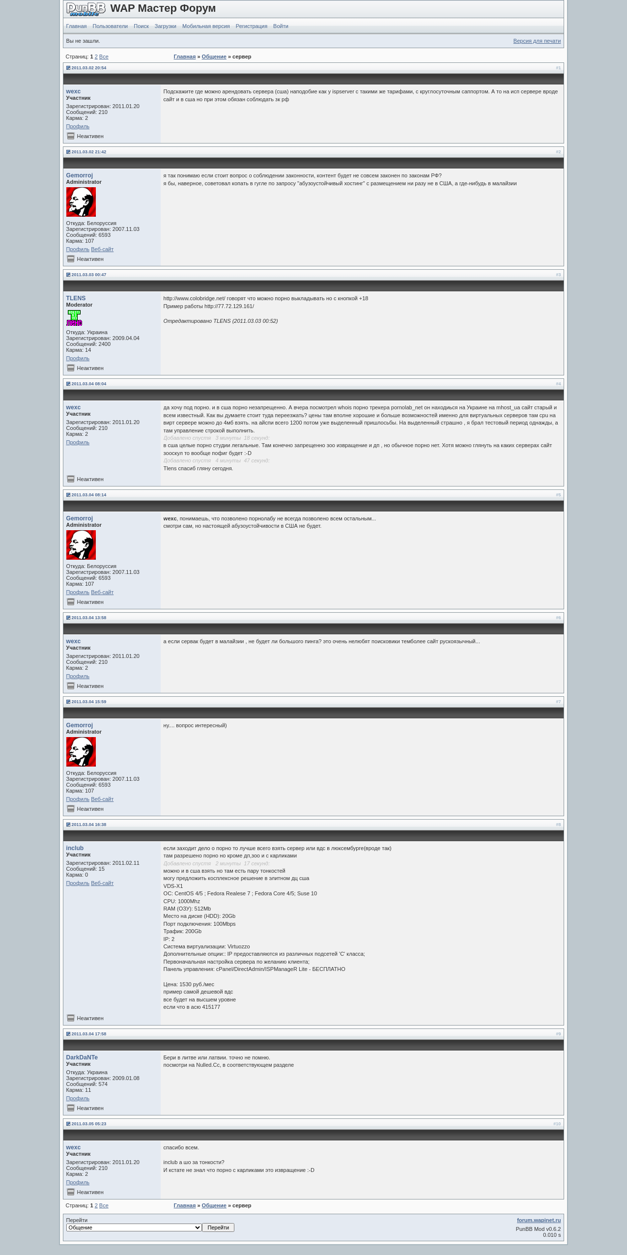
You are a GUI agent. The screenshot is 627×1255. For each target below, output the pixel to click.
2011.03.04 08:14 (89, 494)
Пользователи (110, 26)
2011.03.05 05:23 (89, 1123)
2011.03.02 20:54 (89, 67)
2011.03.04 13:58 (89, 617)
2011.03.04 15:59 (89, 701)
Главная (76, 26)
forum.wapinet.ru (539, 1220)
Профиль (78, 126)
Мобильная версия (206, 26)
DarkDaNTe (82, 1057)
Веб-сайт (102, 249)
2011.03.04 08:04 (89, 383)
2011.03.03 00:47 (89, 274)
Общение (214, 56)
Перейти (150, 1224)
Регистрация (251, 26)
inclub (75, 848)
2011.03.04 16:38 (89, 824)
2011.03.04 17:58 (89, 1033)
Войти (280, 26)
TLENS (76, 298)
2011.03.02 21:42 (89, 151)
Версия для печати (537, 41)
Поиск (141, 26)
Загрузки (165, 26)
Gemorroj (79, 175)
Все (104, 56)
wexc (73, 91)
